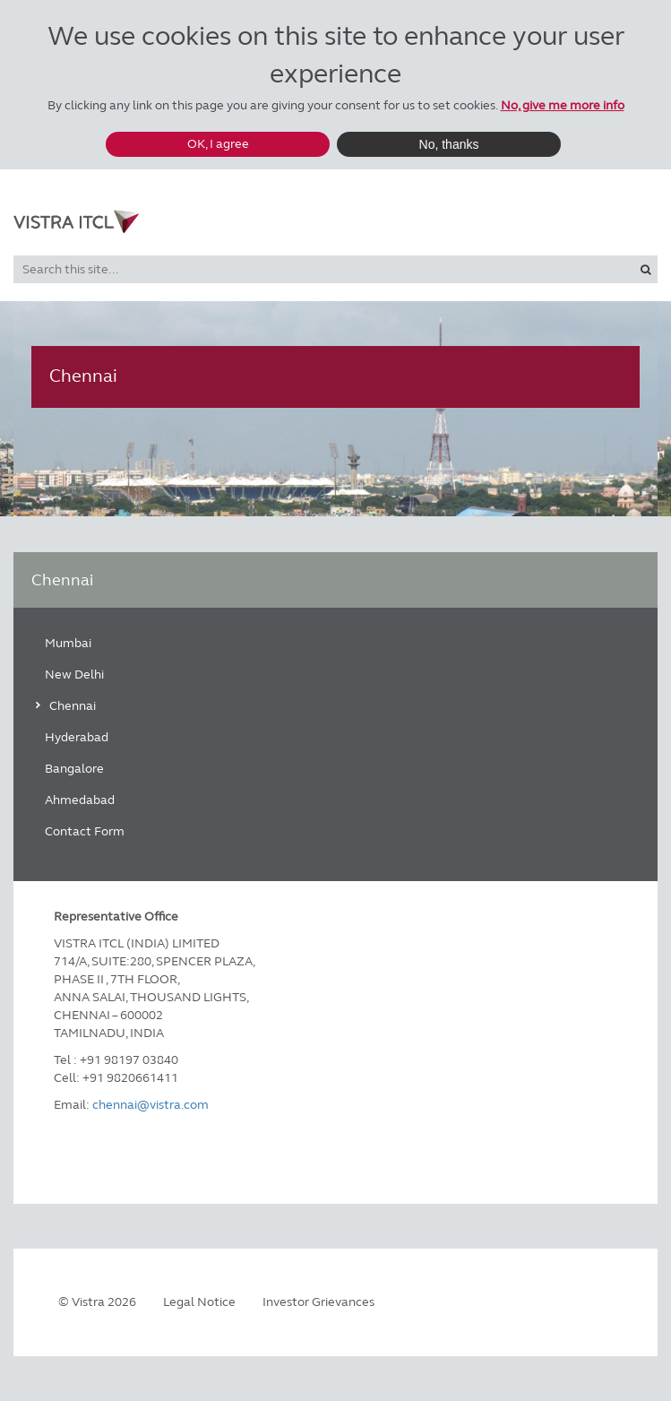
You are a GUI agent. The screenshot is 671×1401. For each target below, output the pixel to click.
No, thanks (449, 144)
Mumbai (68, 643)
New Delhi (74, 674)
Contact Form (85, 831)
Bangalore (74, 768)
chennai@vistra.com (150, 1104)
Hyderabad (76, 737)
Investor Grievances (318, 1302)
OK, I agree (218, 143)
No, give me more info (562, 105)
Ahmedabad (80, 800)
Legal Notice (199, 1302)
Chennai (72, 705)
